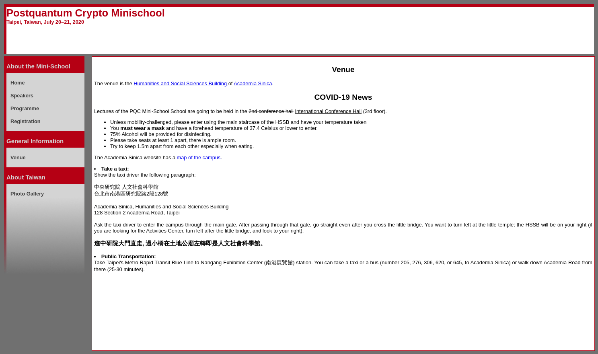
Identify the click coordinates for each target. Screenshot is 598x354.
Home (17, 83)
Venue (18, 157)
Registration (25, 121)
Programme (24, 108)
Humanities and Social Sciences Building (181, 83)
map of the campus (199, 157)
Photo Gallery (27, 194)
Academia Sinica (253, 83)
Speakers (21, 96)
